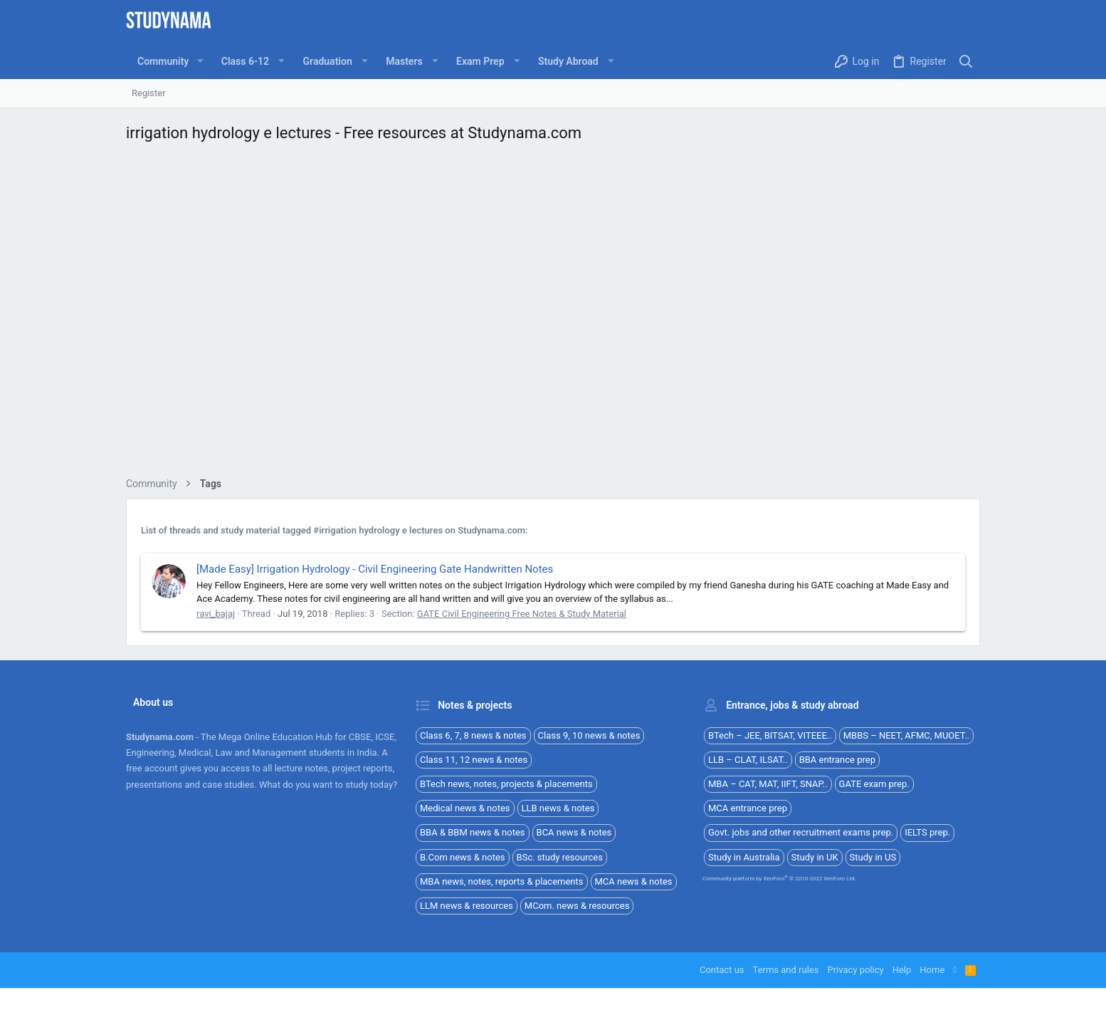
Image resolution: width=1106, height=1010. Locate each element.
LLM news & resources (466, 905)
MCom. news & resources (577, 905)
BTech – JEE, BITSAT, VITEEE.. (770, 735)
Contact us (722, 969)
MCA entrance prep (747, 808)
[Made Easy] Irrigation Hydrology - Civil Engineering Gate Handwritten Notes (374, 569)
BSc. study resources (560, 857)
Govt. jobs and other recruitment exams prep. (800, 832)
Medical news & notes (465, 808)
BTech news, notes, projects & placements (506, 784)
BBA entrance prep (837, 759)
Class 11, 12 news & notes (473, 759)
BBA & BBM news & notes (472, 832)
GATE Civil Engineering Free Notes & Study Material (521, 613)
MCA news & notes (634, 881)
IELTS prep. (927, 832)
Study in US (873, 857)
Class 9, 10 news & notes (589, 735)
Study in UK (814, 857)
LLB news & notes (558, 808)
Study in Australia (744, 857)
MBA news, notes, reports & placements (502, 881)
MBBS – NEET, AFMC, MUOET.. (906, 735)
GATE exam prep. (874, 784)
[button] (199, 61)
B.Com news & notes (462, 857)
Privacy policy (855, 969)
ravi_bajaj (215, 613)
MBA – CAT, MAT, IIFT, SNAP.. (768, 784)
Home (932, 969)
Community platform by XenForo (779, 878)
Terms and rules (786, 969)
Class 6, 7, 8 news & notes (473, 735)
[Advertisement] (553, 314)
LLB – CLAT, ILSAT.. (748, 759)
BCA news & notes (574, 832)
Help (902, 969)
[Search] (966, 61)
